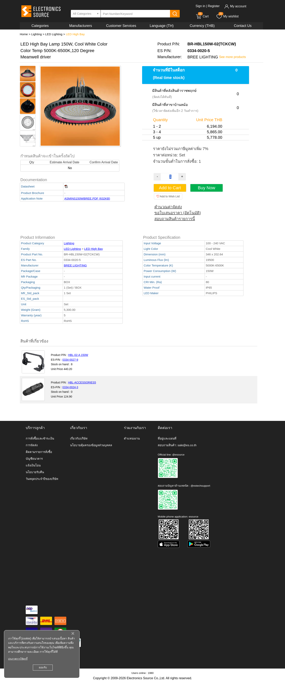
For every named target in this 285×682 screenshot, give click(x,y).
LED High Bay (75, 34)
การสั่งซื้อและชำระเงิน (40, 438)
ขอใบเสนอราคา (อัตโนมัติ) (177, 213)
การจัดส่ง (32, 445)
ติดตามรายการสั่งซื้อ (39, 452)
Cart (202, 16)
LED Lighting (53, 34)
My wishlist (227, 16)
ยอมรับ (43, 667)
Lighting (36, 34)
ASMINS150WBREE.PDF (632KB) (87, 198)
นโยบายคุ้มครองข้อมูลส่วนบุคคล (91, 445)
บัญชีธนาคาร (34, 458)
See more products (232, 57)
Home (24, 34)
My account (235, 6)
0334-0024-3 (70, 387)
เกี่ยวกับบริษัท (78, 438)
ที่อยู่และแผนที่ (167, 438)
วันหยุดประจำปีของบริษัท (42, 478)
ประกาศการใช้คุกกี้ (18, 658)
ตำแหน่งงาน (132, 438)
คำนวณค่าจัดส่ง (168, 207)
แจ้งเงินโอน (33, 465)
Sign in (200, 6)
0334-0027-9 (70, 359)
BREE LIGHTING (75, 265)
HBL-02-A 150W (78, 355)
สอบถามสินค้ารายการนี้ (174, 219)
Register (214, 6)
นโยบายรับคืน (35, 472)
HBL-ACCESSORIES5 (82, 382)
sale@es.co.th (187, 445)
